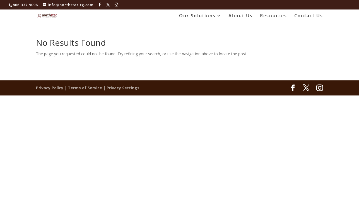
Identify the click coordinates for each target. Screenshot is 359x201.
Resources (273, 16)
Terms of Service (85, 87)
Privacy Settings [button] (123, 87)
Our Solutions (197, 16)
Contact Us (308, 16)
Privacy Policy (49, 87)
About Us (240, 16)
